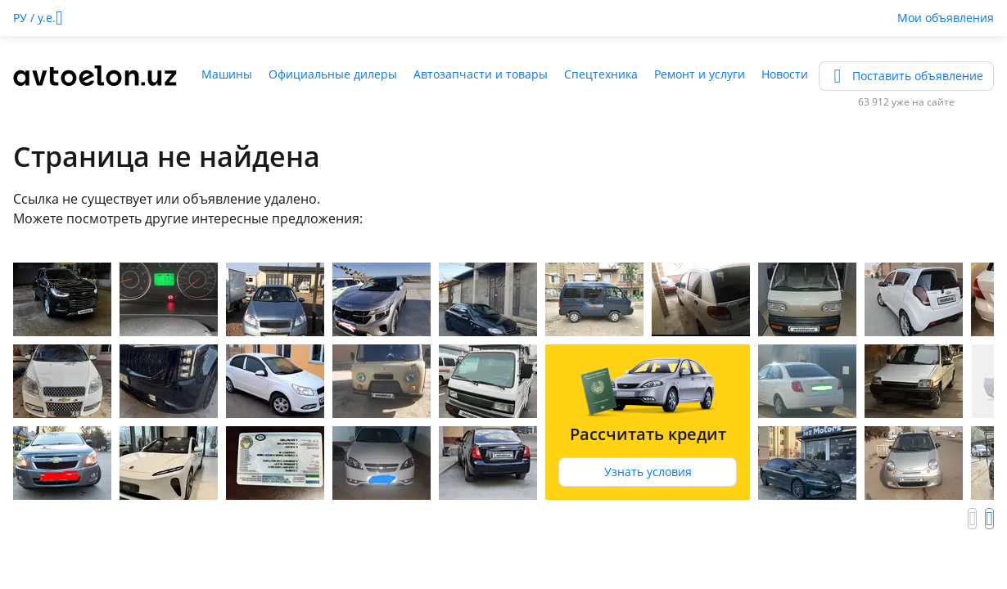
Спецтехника (601, 74)
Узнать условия (648, 471)
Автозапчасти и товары (480, 74)
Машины (226, 74)
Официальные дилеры (333, 74)
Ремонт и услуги (699, 74)
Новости (784, 74)
